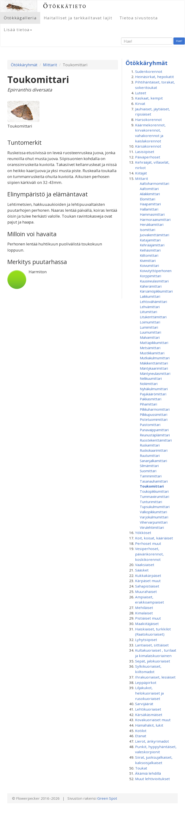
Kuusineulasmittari (154, 281)
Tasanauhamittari (154, 481)
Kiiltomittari (149, 255)
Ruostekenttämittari (156, 440)
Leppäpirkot (145, 682)
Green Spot (107, 798)
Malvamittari (150, 337)
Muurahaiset (146, 591)
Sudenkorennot (148, 71)
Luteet (140, 93)
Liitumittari (148, 311)
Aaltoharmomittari (154, 183)
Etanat (140, 735)
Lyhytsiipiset (146, 639)
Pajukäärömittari (153, 394)
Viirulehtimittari (152, 527)
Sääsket (142, 570)
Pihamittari (148, 404)
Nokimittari (149, 383)
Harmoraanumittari (155, 219)
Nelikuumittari (151, 378)
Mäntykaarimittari (154, 368)
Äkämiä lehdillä (148, 773)
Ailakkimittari (150, 193)
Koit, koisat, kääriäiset (154, 538)
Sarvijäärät (144, 703)
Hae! (179, 41)
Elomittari (147, 199)
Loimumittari (150, 322)
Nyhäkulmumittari (154, 388)
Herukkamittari (151, 224)
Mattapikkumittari (154, 342)
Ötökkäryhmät (24, 64)
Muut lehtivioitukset (152, 778)
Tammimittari (151, 476)
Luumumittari (150, 332)
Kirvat (140, 103)
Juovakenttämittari (154, 234)
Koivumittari (149, 265)
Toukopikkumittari (154, 491)
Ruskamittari (150, 445)
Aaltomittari (149, 188)
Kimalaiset (144, 613)
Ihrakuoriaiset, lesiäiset (155, 677)
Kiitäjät (141, 173)
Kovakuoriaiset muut (153, 719)
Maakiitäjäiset (147, 623)
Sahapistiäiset (147, 586)
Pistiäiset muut (148, 618)
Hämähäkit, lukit (149, 725)
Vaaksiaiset (144, 564)
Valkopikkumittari (153, 511)
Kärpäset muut (148, 580)
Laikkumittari (150, 296)
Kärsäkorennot (148, 146)
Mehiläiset (144, 607)
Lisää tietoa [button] (18, 29)
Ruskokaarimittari (153, 450)
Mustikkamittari (152, 353)
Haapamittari (150, 204)
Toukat (141, 768)
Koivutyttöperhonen (156, 270)
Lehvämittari (150, 306)
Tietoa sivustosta (138, 18)
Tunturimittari (151, 501)
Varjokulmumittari (154, 517)
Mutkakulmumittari (155, 358)
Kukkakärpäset (148, 575)
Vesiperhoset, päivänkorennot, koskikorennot (149, 554)
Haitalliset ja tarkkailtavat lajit (78, 18)
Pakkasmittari (150, 399)
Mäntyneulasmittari (155, 373)
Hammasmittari (152, 214)
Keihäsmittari (150, 250)
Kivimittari (148, 260)
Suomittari (148, 470)
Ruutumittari (150, 455)
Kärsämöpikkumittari (156, 291)
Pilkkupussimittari (153, 414)
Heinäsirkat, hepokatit (154, 76)
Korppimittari (150, 275)
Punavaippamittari (154, 429)
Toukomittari (152, 486)
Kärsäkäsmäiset (148, 714)
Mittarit (50, 64)
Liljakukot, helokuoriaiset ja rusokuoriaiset (149, 693)
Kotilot (140, 730)
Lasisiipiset (144, 151)
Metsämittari (150, 347)
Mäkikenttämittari (154, 363)
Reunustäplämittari (155, 435)
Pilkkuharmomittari (155, 409)
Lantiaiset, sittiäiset (152, 645)
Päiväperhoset (147, 157)
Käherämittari (151, 286)
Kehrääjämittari (152, 245)
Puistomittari (150, 424)
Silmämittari (149, 465)
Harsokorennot (148, 119)
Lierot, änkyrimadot (152, 741)
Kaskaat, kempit (149, 98)
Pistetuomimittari (153, 419)
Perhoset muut (148, 543)
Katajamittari (150, 240)
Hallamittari (149, 209)
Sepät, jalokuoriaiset (152, 661)
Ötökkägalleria (20, 18)
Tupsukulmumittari (155, 506)
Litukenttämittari (153, 316)
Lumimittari (149, 327)
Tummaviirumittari (154, 496)
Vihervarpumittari (153, 522)
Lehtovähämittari (153, 301)
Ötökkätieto (65, 6)
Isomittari (147, 229)
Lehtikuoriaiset (148, 709)
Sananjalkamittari (153, 460)
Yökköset (143, 532)
